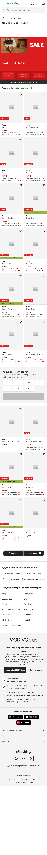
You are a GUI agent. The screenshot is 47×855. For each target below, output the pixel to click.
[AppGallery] (23, 791)
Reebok (27, 689)
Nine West (6, 683)
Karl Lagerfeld (30, 678)
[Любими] (38, 3)
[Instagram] (16, 827)
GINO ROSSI (7, 689)
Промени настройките (27, 848)
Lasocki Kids (7, 668)
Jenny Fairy (28, 662)
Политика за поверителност (23, 851)
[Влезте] (32, 3)
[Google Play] (15, 785)
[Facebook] (31, 827)
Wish (26, 668)
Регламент (13, 848)
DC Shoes (28, 673)
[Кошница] (43, 3)
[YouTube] (23, 827)
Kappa (4, 662)
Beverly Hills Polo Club (11, 678)
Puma (4, 673)
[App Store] (31, 785)
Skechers (27, 683)
